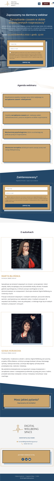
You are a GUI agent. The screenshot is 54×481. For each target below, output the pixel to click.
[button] (39, 4)
